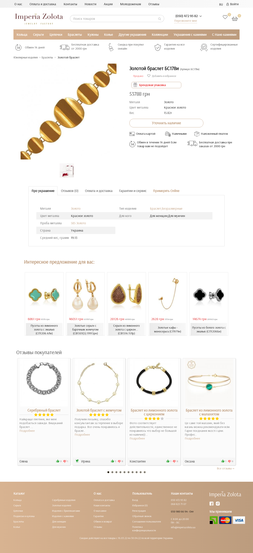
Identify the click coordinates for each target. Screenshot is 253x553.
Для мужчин (59, 526)
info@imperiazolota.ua (183, 527)
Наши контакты (102, 505)
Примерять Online (166, 190)
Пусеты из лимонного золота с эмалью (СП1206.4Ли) (44, 329)
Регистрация (139, 510)
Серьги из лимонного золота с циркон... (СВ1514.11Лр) (126, 329)
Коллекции (160, 34)
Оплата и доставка (43, 4)
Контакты (70, 4)
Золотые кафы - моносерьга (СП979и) (168, 329)
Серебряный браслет (43, 410)
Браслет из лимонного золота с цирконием (154, 412)
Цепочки (55, 34)
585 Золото (78, 223)
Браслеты (75, 34)
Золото (76, 208)
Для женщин (59, 521)
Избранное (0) (140, 505)
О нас (18, 4)
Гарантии (99, 516)
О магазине (100, 510)
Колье (108, 34)
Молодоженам (130, 4)
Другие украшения (132, 34)
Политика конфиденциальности (144, 528)
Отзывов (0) (69, 190)
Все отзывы (226, 468)
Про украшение (43, 190)
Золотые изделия (61, 505)
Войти (232, 4)
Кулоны (92, 34)
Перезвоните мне (185, 20)
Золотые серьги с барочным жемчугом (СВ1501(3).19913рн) (85, 329)
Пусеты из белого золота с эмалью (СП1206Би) (208, 329)
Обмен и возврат (103, 521)
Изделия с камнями (63, 516)
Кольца (22, 34)
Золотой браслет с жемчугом (99, 410)
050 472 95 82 (178, 500)
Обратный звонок (141, 516)
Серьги (38, 34)
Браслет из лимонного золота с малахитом (209, 412)
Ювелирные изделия (27, 57)
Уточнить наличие (166, 123)
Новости (90, 4)
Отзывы (153, 4)
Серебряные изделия (63, 500)
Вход (135, 500)
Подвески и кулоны (24, 516)
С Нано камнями (224, 34)
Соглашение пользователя (146, 521)
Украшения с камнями (190, 34)
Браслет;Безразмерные (166, 208)
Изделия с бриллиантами (66, 510)
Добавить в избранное (161, 75)
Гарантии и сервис (132, 190)
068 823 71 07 (178, 504)
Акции (108, 4)
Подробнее (27, 430)
